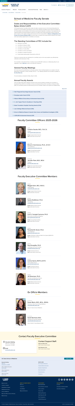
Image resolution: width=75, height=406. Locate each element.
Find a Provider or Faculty (43, 386)
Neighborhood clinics (6, 389)
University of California (61, 388)
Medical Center (4, 383)
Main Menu (4, 1)
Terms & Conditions (19, 404)
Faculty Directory (41, 372)
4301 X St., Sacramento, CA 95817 (67, 404)
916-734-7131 (4, 374)
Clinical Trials (40, 390)
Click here (24, 63)
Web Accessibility (31, 404)
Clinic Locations (41, 388)
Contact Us (54, 5)
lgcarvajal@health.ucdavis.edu (34, 217)
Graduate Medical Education (43, 365)
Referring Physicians (42, 393)
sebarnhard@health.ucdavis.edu (34, 321)
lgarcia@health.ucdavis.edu (33, 264)
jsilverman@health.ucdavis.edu (34, 279)
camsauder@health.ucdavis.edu (34, 132)
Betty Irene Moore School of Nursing (8, 393)
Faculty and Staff (17, 12)
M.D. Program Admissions (43, 363)
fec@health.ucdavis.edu (10, 350)
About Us (21, 384)
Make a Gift (68, 358)
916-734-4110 (4, 368)
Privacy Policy (25, 404)
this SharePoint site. (18, 72)
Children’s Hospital (5, 385)
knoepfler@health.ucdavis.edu (34, 248)
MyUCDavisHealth (41, 384)
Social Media (22, 388)
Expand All (64, 88)
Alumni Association (41, 370)
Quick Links (70, 5)
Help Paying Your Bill (42, 395)
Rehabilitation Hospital (6, 387)
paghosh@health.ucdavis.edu (34, 233)
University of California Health (62, 386)
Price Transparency (41, 397)
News (41, 9)
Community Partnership (33, 9)
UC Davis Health (4, 12)
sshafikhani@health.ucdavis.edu (34, 203)
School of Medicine (11, 12)
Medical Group (4, 395)
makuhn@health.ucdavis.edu (33, 189)
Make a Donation (61, 5)
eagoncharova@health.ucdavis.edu (35, 148)
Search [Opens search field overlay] (72, 1)
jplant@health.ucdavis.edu (33, 163)
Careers (64, 1)
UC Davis (58, 384)
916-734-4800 (4, 371)
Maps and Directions (24, 390)
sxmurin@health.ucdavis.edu (33, 305)
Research (15, 9)
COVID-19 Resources (42, 399)
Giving (60, 1)
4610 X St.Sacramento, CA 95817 (6, 364)
